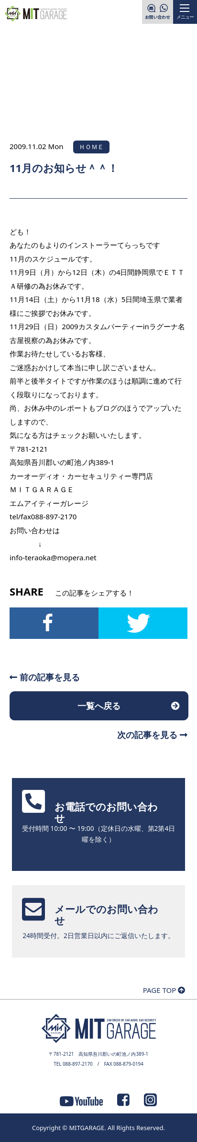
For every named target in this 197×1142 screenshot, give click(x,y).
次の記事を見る (152, 734)
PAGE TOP (164, 990)
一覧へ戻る (98, 705)
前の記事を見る (45, 677)
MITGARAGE (86, 1127)
